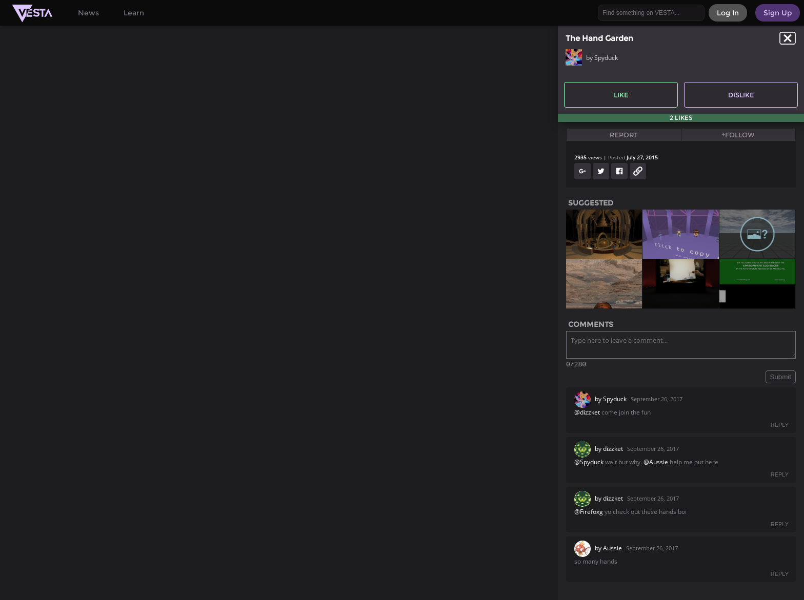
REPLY (780, 426)
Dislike (741, 95)
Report (624, 135)
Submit (780, 378)
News (88, 12)
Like (621, 95)
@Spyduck (589, 463)
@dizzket (587, 413)
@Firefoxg (588, 513)
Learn (134, 12)
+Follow (738, 135)
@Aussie (656, 463)
